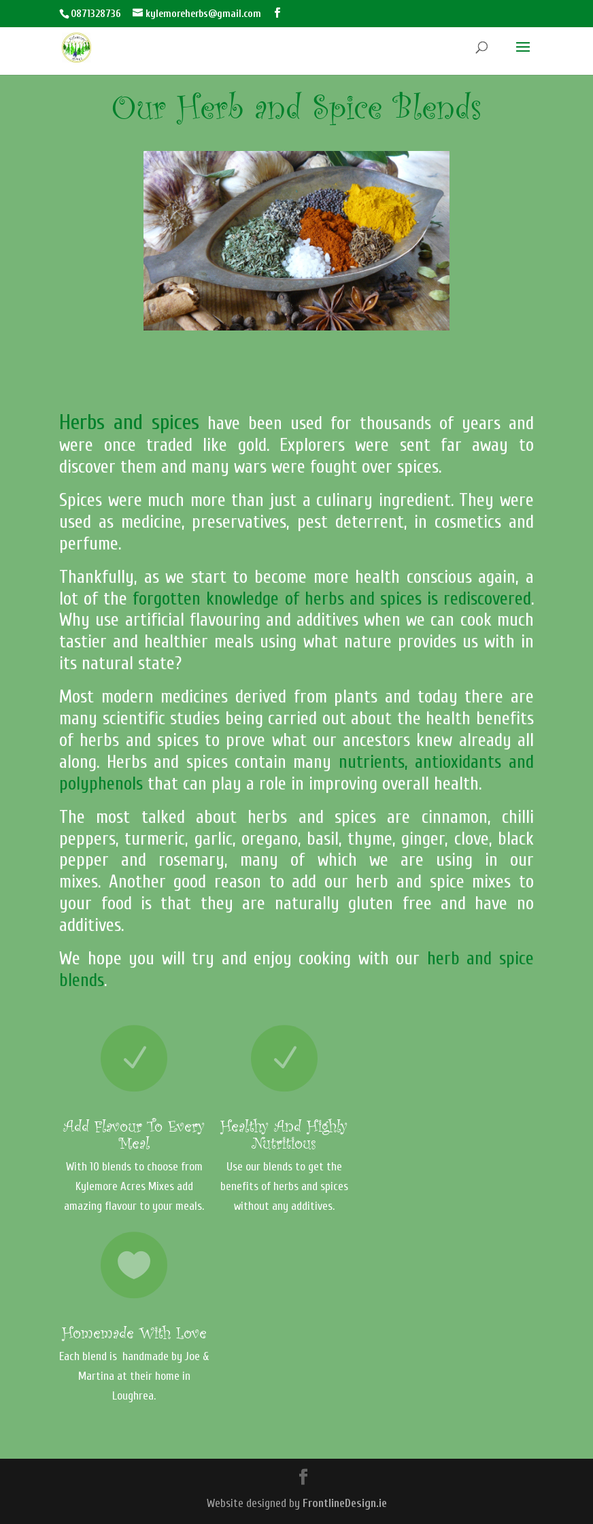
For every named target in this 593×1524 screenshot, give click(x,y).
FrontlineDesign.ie (345, 1503)
